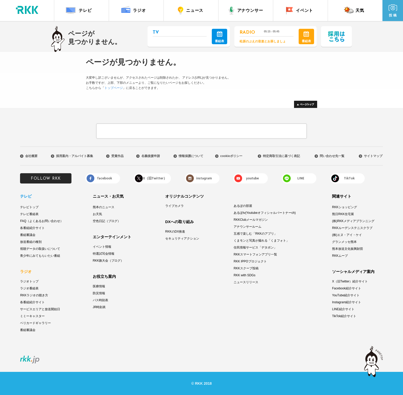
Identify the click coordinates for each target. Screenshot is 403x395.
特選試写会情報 (103, 253)
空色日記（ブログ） (107, 221)
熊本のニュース (103, 207)
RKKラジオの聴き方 (34, 295)
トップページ (113, 88)
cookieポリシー (231, 156)
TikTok (349, 178)
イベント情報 (102, 247)
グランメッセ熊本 (344, 242)
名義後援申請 (150, 156)
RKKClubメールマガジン (251, 220)
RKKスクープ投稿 (246, 268)
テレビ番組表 (29, 214)
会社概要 (31, 156)
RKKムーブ (340, 256)
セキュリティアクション (182, 238)
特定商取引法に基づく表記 (281, 156)
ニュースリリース (246, 282)
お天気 (97, 214)
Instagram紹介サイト (346, 302)
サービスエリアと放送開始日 (40, 309)
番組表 (219, 37)
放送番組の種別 (31, 242)
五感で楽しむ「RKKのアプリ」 (255, 233)
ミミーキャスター (32, 316)
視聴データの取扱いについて (40, 249)
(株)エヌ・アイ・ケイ (347, 235)
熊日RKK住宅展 (343, 214)
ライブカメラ (174, 206)
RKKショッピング (344, 207)
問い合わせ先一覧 (332, 156)
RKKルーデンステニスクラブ (352, 228)
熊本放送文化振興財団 (347, 249)
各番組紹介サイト (32, 228)
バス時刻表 (100, 300)
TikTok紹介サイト (344, 316)
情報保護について (191, 156)
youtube (252, 178)
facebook (104, 178)
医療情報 (99, 286)
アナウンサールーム (247, 226)
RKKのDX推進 (175, 231)
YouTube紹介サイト (346, 295)
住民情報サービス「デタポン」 (255, 247)
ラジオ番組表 (29, 288)
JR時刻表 (99, 307)
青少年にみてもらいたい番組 (40, 256)
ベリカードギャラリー (35, 323)
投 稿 (393, 10)
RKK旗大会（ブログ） (108, 260)
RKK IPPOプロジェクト (250, 261)
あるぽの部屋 (243, 206)
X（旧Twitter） (155, 178)
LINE (300, 178)
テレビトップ (29, 207)
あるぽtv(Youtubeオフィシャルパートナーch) (265, 213)
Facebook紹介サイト (346, 288)
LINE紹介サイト (343, 309)
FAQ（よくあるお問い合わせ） (41, 221)
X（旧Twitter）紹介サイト (350, 281)
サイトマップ (373, 156)
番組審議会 (27, 235)
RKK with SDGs (244, 275)
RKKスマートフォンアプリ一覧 (255, 254)
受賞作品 (117, 156)
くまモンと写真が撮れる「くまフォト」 (261, 240)
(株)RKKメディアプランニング (353, 221)
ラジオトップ (29, 281)
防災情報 (99, 293)
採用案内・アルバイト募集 (74, 156)
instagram (204, 178)
